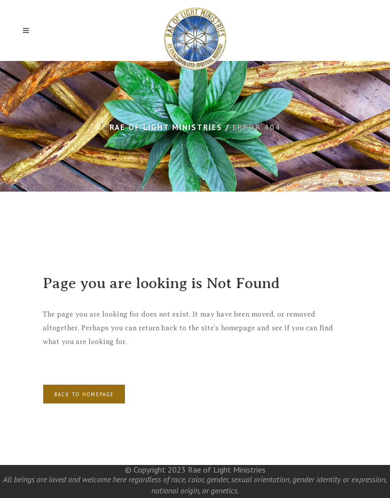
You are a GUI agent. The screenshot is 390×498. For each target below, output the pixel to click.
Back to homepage (84, 394)
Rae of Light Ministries (166, 127)
